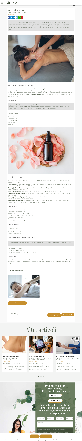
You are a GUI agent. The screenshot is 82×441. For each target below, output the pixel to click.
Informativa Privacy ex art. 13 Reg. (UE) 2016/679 (50, 431)
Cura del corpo (11, 14)
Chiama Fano (55, 395)
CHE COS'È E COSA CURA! (17, 303)
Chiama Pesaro (55, 400)
